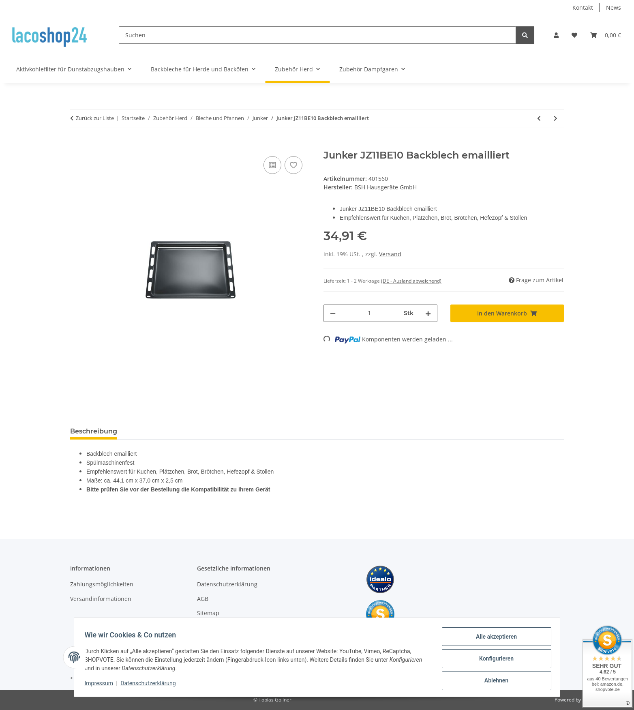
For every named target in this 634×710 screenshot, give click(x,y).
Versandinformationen (100, 599)
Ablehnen (493, 681)
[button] (556, 35)
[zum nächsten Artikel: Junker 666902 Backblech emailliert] (555, 118)
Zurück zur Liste (95, 118)
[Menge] (369, 313)
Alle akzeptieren (493, 639)
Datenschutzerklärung (150, 685)
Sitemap (208, 613)
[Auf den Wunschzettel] (293, 165)
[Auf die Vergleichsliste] (272, 165)
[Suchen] (317, 35)
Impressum (101, 685)
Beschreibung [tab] (93, 431)
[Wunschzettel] (574, 35)
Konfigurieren (493, 660)
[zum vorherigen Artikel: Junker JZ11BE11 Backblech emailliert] (539, 118)
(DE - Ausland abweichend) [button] (411, 280)
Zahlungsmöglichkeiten (101, 584)
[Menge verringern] (333, 313)
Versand (390, 254)
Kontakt (582, 7)
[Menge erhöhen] (428, 313)
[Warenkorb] (606, 35)
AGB (202, 599)
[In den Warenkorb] (76, 145)
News (613, 7)
